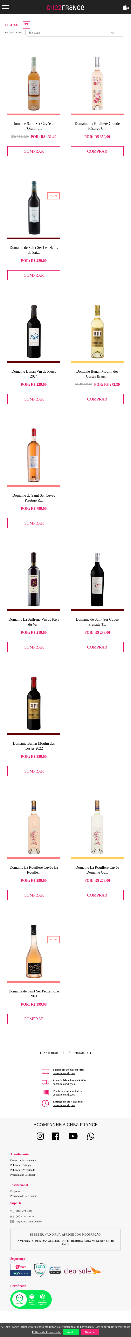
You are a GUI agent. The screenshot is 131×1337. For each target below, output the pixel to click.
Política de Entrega (20, 1164)
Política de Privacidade (22, 1169)
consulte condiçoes (64, 1073)
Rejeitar (90, 1332)
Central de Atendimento (23, 1160)
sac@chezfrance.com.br (26, 1221)
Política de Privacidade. (46, 1332)
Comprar (34, 151)
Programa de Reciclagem (23, 1195)
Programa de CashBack (22, 1174)
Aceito (71, 1332)
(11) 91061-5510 (22, 1216)
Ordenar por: (14, 32)
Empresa (15, 1190)
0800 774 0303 (24, 1210)
